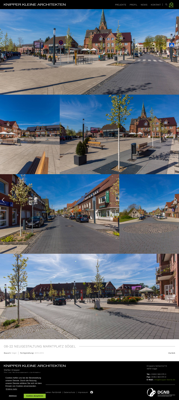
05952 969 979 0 (158, 374)
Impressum (83, 392)
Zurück (171, 353)
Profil (133, 4)
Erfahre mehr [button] (11, 389)
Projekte (120, 4)
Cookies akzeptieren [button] (34, 396)
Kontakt (156, 4)
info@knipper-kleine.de (164, 380)
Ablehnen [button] (13, 396)
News (144, 4)
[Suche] (165, 4)
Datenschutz (69, 392)
